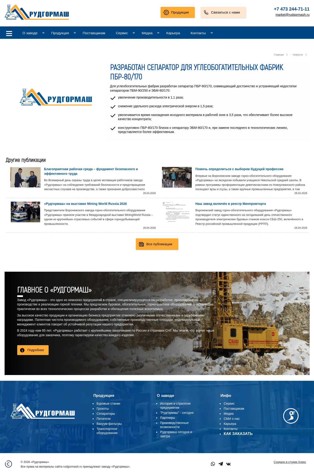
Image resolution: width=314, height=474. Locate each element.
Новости (298, 54)
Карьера (173, 33)
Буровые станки (108, 403)
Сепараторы (106, 413)
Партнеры (167, 418)
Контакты (198, 33)
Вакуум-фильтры (109, 424)
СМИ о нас (232, 418)
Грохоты (103, 408)
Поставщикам (94, 33)
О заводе (30, 33)
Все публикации (159, 244)
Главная (279, 54)
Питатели (104, 418)
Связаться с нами (225, 12)
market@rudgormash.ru (292, 15)
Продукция (180, 12)
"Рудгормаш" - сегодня (177, 413)
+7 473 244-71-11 (291, 8)
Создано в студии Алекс (290, 462)
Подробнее (36, 350)
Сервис (122, 33)
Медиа (147, 33)
